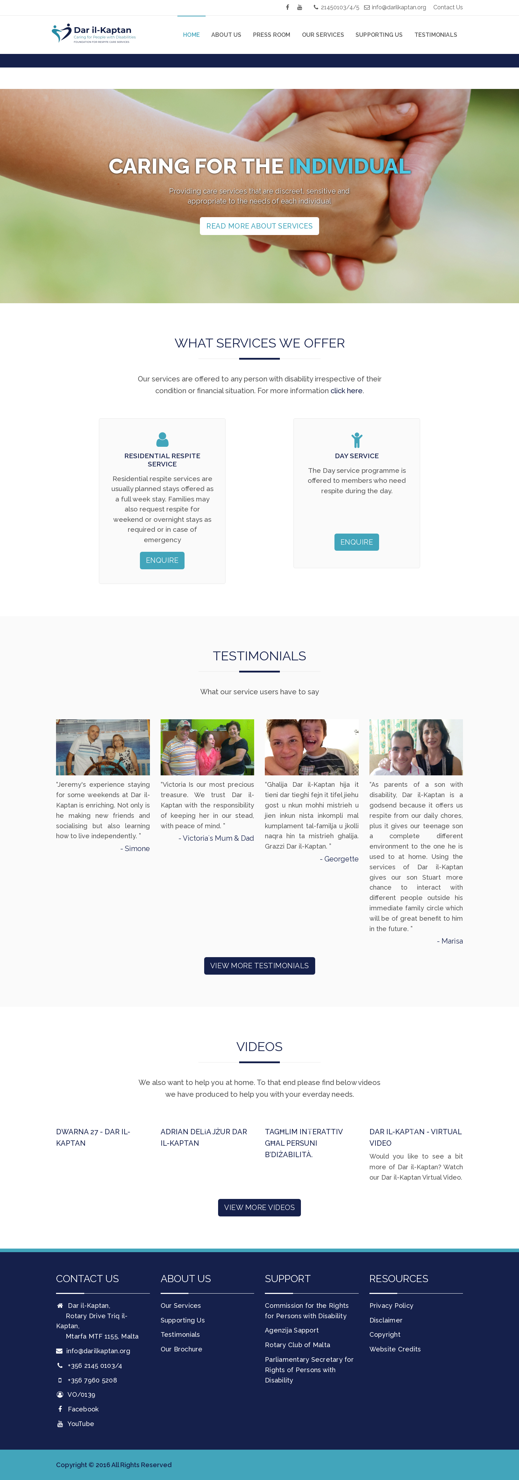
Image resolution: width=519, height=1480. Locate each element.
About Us (226, 34)
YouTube (75, 1424)
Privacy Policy (391, 1305)
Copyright (384, 1334)
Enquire (162, 560)
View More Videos (259, 1207)
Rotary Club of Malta (297, 1345)
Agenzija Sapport (292, 1330)
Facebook (77, 1409)
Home (191, 34)
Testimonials (435, 34)
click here (347, 390)
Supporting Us (379, 34)
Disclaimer (386, 1320)
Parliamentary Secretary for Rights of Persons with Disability (309, 1370)
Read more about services (259, 226)
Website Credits (395, 1349)
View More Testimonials (259, 965)
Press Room (272, 34)
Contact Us (448, 7)
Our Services (323, 34)
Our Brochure (182, 1349)
